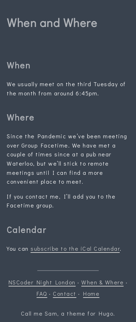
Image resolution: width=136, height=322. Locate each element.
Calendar (27, 229)
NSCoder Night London (42, 282)
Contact (64, 293)
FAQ (42, 293)
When (19, 65)
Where (20, 117)
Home (91, 293)
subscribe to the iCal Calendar (75, 248)
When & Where (102, 282)
